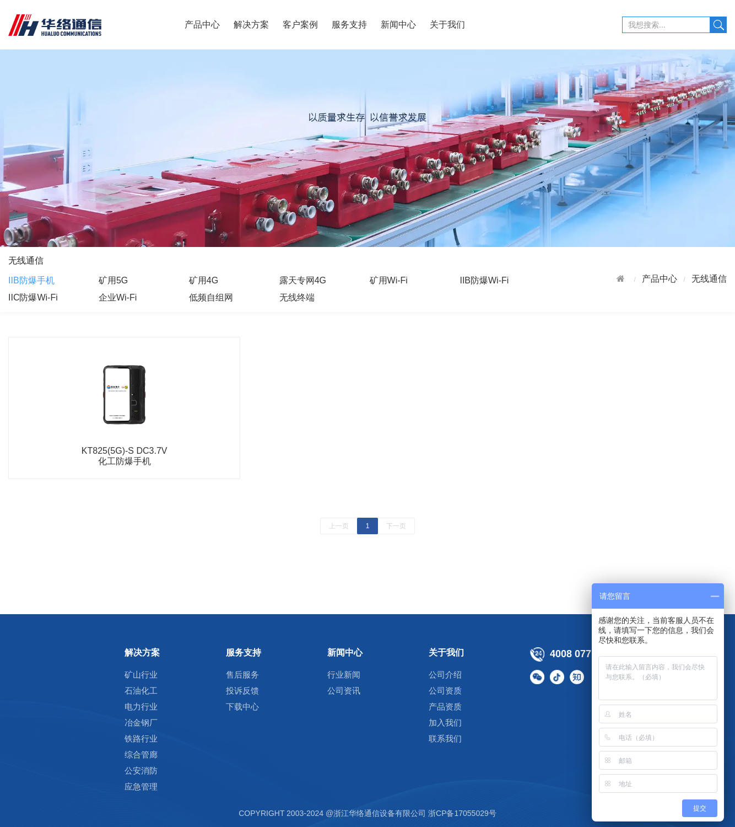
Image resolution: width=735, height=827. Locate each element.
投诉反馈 (242, 690)
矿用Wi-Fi (389, 280)
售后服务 (242, 674)
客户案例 (300, 24)
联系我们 (445, 738)
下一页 (396, 526)
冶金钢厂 (141, 722)
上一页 (339, 526)
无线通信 (709, 278)
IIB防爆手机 (31, 280)
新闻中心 (398, 24)
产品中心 (202, 24)
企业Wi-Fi (118, 297)
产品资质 (445, 706)
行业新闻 (343, 674)
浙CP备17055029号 (462, 813)
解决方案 (251, 24)
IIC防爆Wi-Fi (33, 297)
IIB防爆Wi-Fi (484, 280)
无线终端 (297, 297)
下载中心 (242, 706)
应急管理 (141, 786)
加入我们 (445, 722)
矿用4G (203, 280)
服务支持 (349, 24)
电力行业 (141, 706)
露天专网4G (302, 280)
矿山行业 (141, 674)
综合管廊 (141, 754)
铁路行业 (141, 738)
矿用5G (113, 280)
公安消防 (141, 770)
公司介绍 (445, 674)
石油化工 (141, 690)
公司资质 (445, 690)
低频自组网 (211, 297)
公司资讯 (343, 690)
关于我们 (447, 24)
